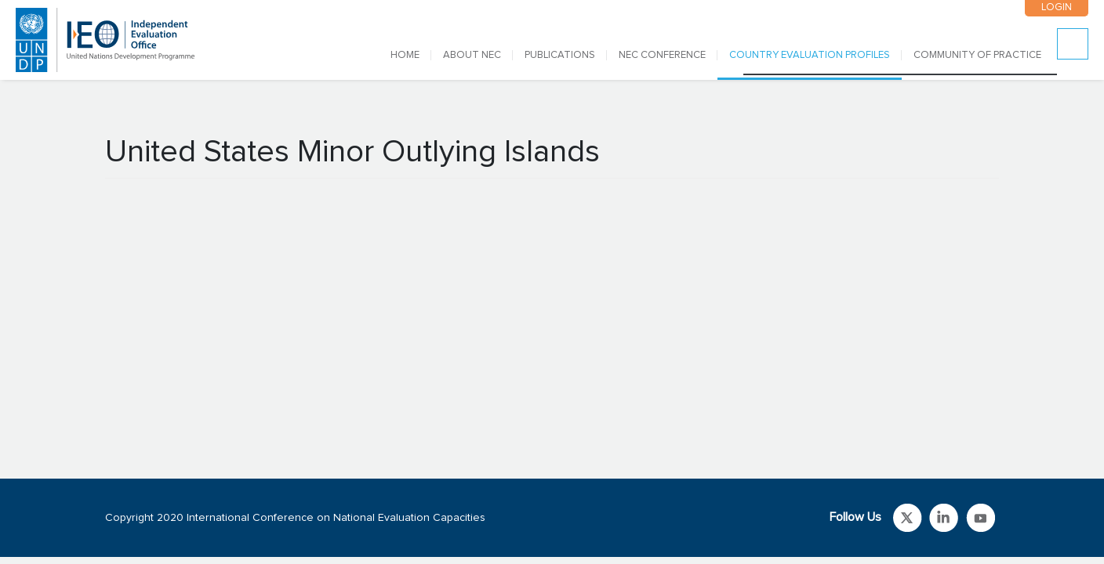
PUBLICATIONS (560, 55)
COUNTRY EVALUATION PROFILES (809, 55)
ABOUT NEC (472, 55)
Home (404, 55)
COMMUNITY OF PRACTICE (977, 55)
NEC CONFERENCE (662, 55)
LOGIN (1056, 7)
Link (907, 518)
